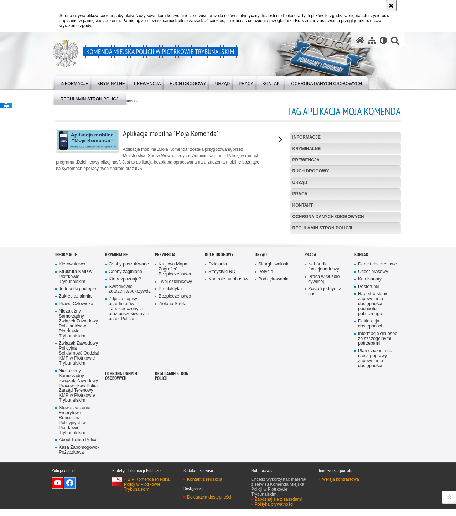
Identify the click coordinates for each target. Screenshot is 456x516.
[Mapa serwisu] (372, 40)
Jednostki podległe (77, 386)
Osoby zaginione (125, 368)
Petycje (265, 368)
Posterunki (368, 383)
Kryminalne (306, 148)
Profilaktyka (170, 386)
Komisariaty (370, 376)
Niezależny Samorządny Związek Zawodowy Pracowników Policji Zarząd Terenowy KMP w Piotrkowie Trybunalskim (78, 482)
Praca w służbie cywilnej (324, 376)
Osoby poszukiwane (129, 361)
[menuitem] (74, 82)
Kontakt (302, 205)
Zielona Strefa (173, 401)
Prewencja (306, 160)
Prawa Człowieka (76, 401)
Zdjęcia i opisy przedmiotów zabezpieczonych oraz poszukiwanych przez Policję (129, 406)
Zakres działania (75, 393)
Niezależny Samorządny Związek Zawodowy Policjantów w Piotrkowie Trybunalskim (78, 420)
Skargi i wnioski (273, 361)
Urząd (299, 182)
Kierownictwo (72, 361)
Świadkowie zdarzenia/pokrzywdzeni (129, 386)
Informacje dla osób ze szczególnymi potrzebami (377, 435)
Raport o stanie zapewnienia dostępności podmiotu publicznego (373, 401)
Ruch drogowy (310, 171)
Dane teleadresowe (377, 361)
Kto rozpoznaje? (125, 376)
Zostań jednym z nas (324, 388)
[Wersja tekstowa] (383, 40)
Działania (217, 361)
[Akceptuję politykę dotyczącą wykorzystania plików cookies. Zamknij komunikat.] (391, 5)
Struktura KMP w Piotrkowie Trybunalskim (75, 373)
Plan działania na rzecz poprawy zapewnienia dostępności (375, 455)
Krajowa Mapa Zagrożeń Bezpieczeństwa (175, 366)
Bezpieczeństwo (175, 393)
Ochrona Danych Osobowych (328, 216)
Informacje (306, 137)
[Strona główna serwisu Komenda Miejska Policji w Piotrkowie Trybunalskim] (360, 40)
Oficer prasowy (373, 368)
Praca (300, 193)
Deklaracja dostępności (370, 420)
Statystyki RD (221, 368)
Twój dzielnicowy (175, 378)
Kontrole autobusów (228, 376)
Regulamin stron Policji (322, 228)
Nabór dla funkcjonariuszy (323, 363)
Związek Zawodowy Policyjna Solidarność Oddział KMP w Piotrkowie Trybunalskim (79, 450)
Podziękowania (273, 376)
